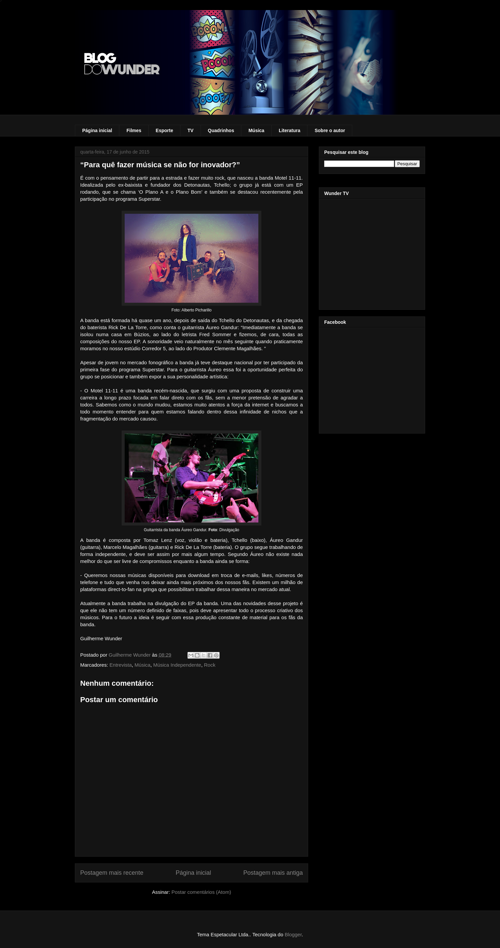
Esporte (164, 130)
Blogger (293, 934)
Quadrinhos (221, 130)
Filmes (133, 130)
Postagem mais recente (111, 872)
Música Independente (177, 665)
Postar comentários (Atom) (201, 892)
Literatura (289, 130)
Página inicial (97, 130)
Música (256, 130)
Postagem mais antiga (273, 872)
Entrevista (121, 665)
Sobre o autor (330, 130)
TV (191, 130)
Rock (209, 665)
